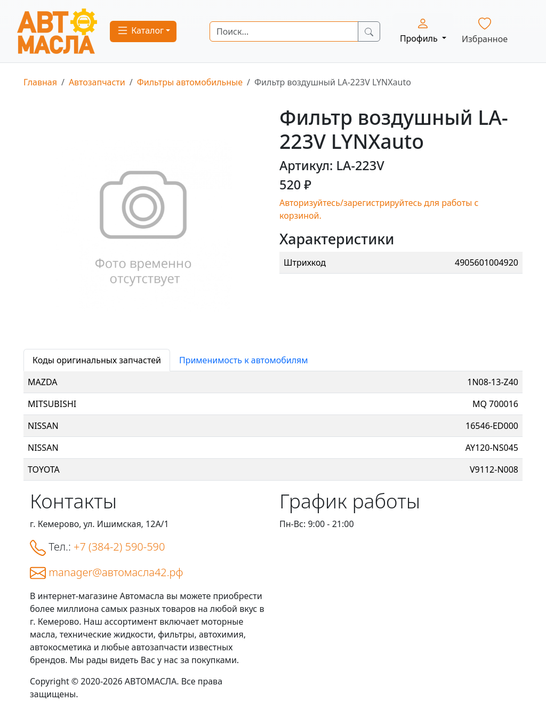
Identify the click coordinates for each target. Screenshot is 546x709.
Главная (40, 82)
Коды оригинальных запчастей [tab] (97, 360)
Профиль (420, 30)
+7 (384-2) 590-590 (119, 546)
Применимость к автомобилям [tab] (243, 360)
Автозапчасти (97, 82)
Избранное (485, 31)
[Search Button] (369, 31)
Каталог (140, 30)
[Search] (284, 31)
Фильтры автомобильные (190, 82)
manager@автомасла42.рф (116, 572)
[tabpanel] (273, 426)
